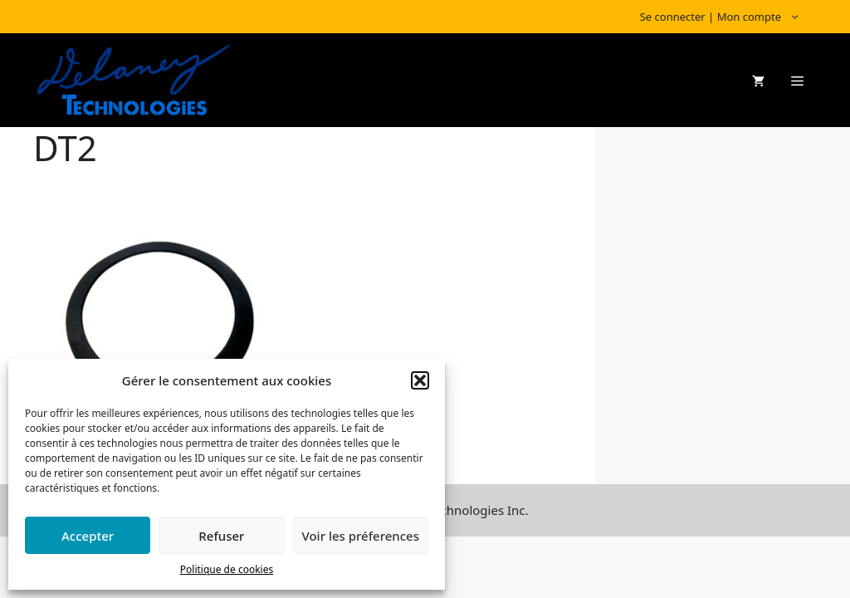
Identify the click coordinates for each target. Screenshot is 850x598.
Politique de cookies (226, 569)
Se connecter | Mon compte (728, 16)
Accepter (87, 535)
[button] (420, 380)
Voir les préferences (360, 535)
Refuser (221, 535)
